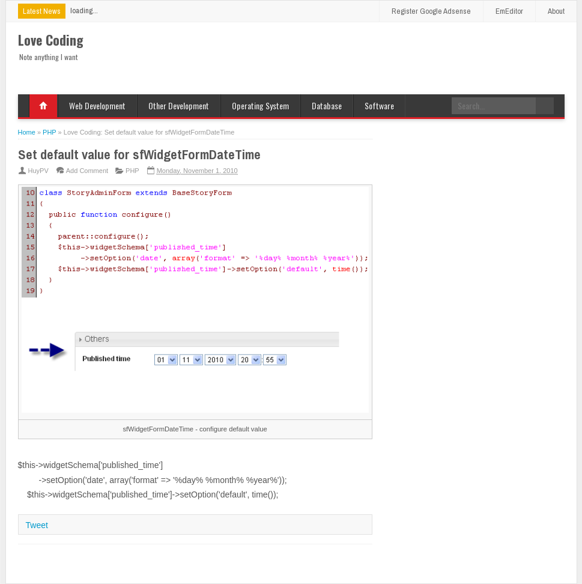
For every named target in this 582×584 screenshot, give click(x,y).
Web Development (97, 105)
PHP (132, 170)
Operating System (260, 105)
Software (379, 105)
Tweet (37, 525)
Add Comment (87, 170)
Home (43, 105)
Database (327, 105)
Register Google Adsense (431, 11)
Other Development (178, 105)
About (556, 11)
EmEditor (509, 11)
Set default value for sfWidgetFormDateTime (139, 154)
